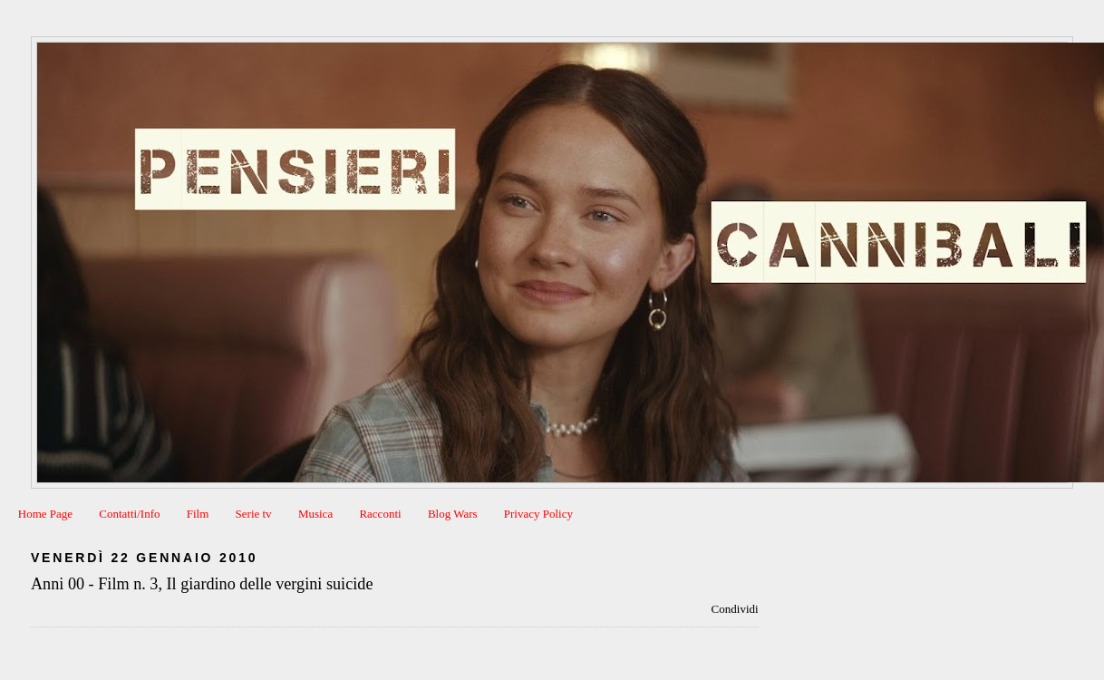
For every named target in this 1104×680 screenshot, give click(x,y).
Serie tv (254, 513)
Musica (315, 513)
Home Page (45, 513)
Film (198, 513)
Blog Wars (453, 513)
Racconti (380, 513)
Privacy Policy (538, 513)
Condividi (735, 609)
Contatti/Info (129, 513)
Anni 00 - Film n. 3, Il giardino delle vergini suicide (202, 584)
